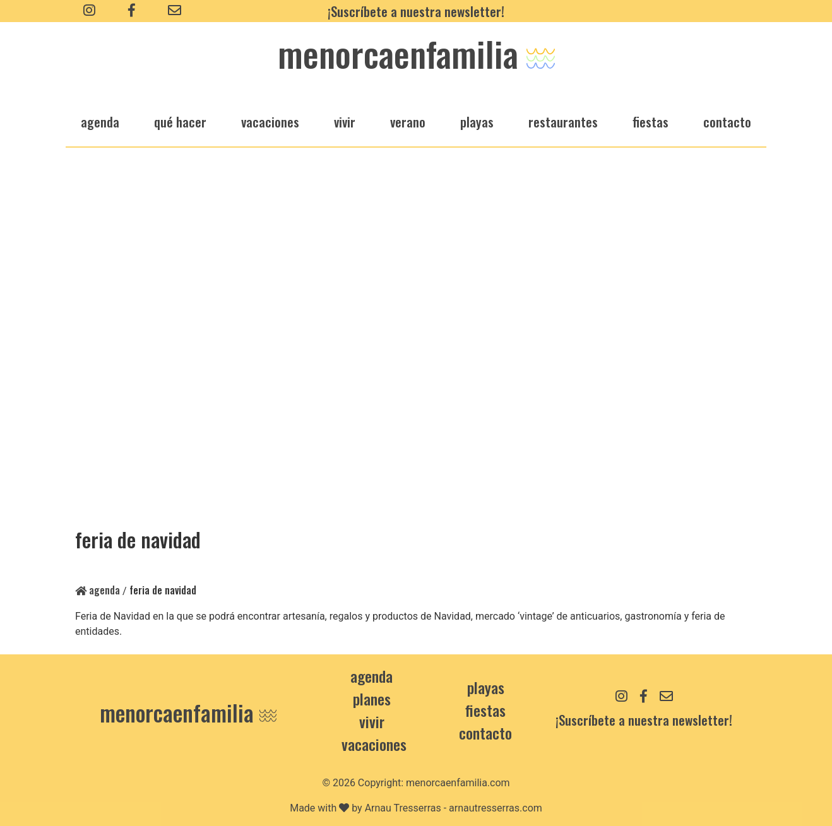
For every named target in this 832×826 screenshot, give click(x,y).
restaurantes (563, 121)
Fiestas (485, 710)
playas (477, 121)
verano (407, 121)
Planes (372, 698)
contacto (485, 732)
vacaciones (270, 121)
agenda (100, 121)
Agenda (97, 590)
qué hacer (180, 121)
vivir (344, 121)
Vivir (371, 721)
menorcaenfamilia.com (458, 783)
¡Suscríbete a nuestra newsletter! (416, 11)
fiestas (651, 121)
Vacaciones (374, 744)
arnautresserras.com (495, 808)
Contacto (727, 121)
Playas (485, 687)
